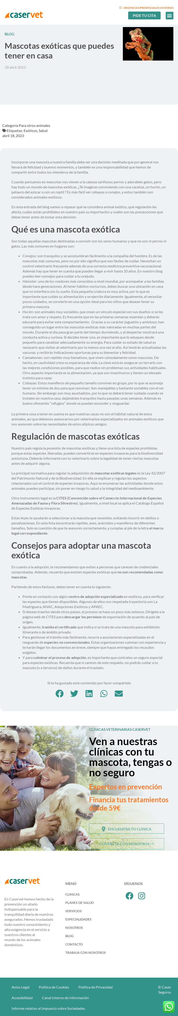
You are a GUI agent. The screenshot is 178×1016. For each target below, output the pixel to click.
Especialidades (78, 919)
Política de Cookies (54, 987)
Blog (69, 936)
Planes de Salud (79, 903)
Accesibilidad (22, 997)
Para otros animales (34, 125)
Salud (43, 130)
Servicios (73, 911)
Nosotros (74, 928)
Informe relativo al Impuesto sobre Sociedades (48, 1008)
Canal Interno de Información (65, 997)
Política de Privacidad (95, 987)
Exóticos (30, 130)
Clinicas (72, 894)
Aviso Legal (20, 987)
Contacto (74, 944)
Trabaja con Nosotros (85, 953)
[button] (169, 15)
